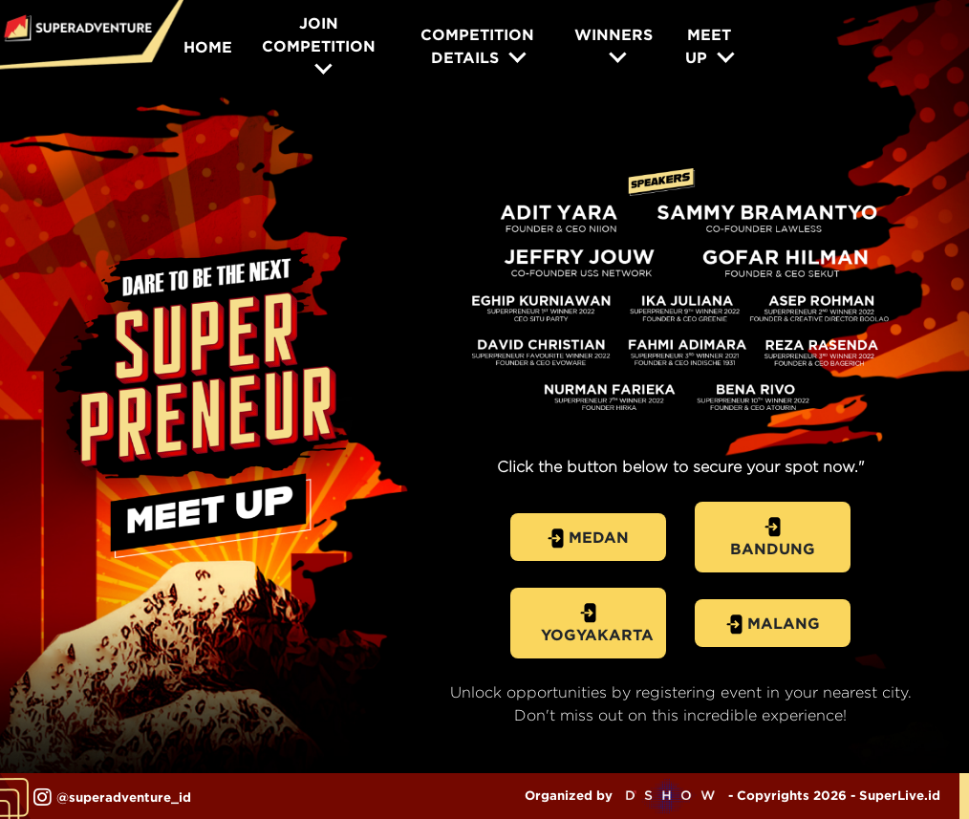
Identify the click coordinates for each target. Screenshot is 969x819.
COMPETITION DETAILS (477, 46)
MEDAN (588, 538)
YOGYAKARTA (597, 623)
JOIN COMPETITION (319, 34)
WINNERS (613, 34)
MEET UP (707, 46)
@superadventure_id (112, 797)
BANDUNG (772, 537)
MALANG (773, 624)
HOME (207, 46)
